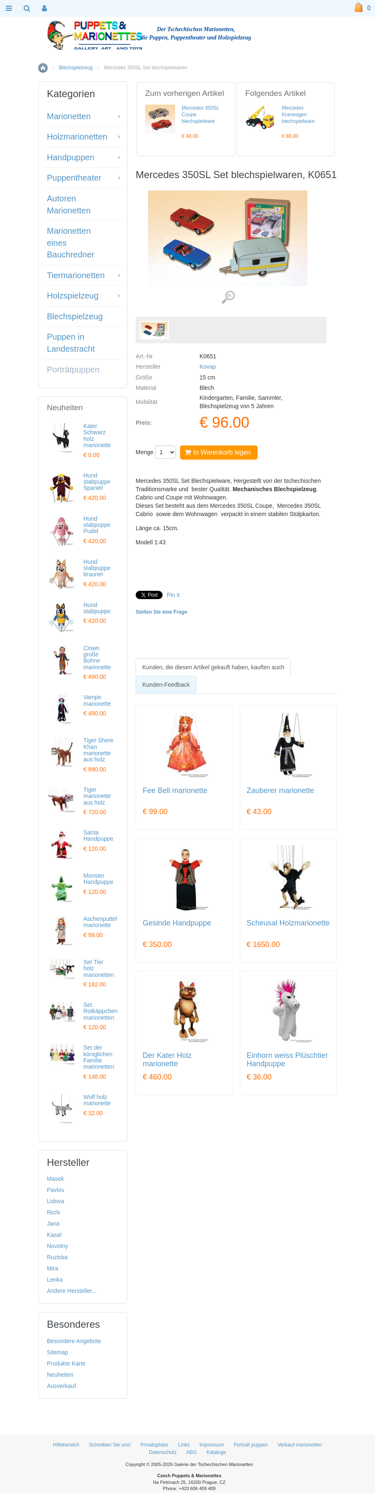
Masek (55, 1178)
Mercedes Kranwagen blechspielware (298, 114)
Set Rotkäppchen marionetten (100, 1011)
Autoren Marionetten (69, 204)
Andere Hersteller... (72, 1290)
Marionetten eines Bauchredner (71, 242)
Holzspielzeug (73, 295)
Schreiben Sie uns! (110, 1445)
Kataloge (216, 1452)
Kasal (54, 1234)
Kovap (208, 366)
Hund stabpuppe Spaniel (96, 482)
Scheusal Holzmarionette (288, 923)
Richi (53, 1212)
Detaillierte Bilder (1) (228, 297)
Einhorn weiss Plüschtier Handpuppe (287, 1060)
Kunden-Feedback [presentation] (166, 684)
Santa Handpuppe (98, 835)
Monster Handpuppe (98, 878)
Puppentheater (74, 177)
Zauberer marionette (280, 791)
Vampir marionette (97, 700)
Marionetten (69, 116)
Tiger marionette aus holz (97, 796)
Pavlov (55, 1190)
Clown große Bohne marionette (97, 658)
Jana (53, 1223)
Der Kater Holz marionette (167, 1060)
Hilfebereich (66, 1445)
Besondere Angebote (74, 1341)
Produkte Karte (66, 1363)
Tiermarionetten (76, 275)
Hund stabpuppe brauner (96, 568)
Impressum (212, 1445)
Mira (52, 1268)
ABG (191, 1452)
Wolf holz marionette (97, 1100)
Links (184, 1445)
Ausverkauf (61, 1386)
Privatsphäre (154, 1445)
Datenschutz (163, 1452)
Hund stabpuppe (96, 608)
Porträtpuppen (73, 369)
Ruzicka (57, 1257)
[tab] (213, 667)
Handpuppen (71, 157)
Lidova (55, 1201)
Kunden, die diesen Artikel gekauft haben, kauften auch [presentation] (213, 667)
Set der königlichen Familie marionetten (98, 1057)
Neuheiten (60, 1374)
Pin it (173, 595)
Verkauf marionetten (300, 1445)
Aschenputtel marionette (100, 921)
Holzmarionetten (77, 136)
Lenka (55, 1279)
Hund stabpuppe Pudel (96, 525)
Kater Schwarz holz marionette (97, 435)
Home (43, 68)
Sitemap (57, 1352)
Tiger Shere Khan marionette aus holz (98, 750)
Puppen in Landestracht (71, 342)
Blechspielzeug (76, 68)
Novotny (57, 1246)
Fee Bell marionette (175, 791)
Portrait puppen (251, 1445)
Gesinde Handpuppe (177, 923)
